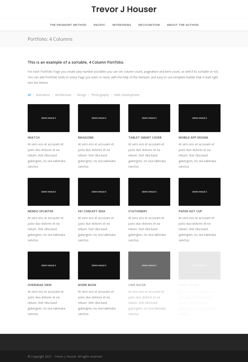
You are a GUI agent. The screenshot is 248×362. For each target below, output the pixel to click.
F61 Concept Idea (91, 211)
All (29, 95)
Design (81, 95)
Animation (43, 95)
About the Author (183, 24)
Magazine (86, 137)
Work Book (87, 285)
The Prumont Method (68, 24)
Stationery (137, 211)
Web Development (127, 95)
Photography (100, 95)
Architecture (63, 95)
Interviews (121, 24)
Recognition (149, 24)
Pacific (99, 24)
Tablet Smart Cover (145, 137)
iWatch (34, 137)
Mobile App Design (193, 137)
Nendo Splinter (40, 211)
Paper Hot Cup (190, 211)
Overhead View (40, 285)
